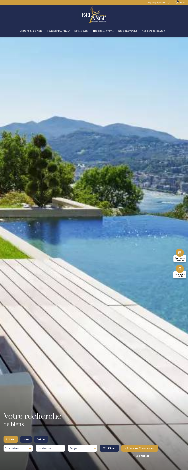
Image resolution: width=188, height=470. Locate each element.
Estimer (41, 439)
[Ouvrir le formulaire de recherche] (109, 448)
